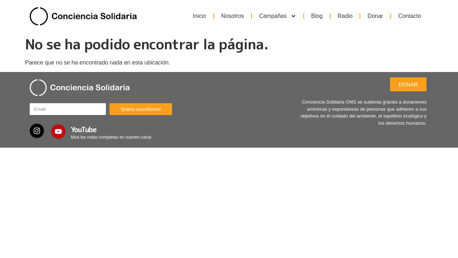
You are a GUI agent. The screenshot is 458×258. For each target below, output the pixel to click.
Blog (317, 16)
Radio (345, 16)
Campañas (277, 16)
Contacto (409, 16)
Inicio (199, 16)
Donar (375, 16)
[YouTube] (58, 131)
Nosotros (232, 16)
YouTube (84, 129)
